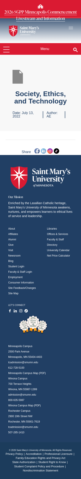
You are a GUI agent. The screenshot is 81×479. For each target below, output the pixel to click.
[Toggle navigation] (70, 28)
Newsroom (14, 255)
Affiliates (13, 234)
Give (11, 244)
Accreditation (35, 454)
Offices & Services (57, 234)
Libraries (52, 228)
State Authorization (25, 462)
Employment (15, 277)
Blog (10, 261)
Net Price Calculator (58, 255)
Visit (10, 250)
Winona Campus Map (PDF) (24, 405)
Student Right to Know (53, 462)
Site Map (13, 293)
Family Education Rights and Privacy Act (40, 458)
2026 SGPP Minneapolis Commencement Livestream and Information (40, 15)
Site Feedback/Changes (22, 288)
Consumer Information (21, 282)
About (11, 228)
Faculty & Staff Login (20, 271)
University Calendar (58, 250)
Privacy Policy (16, 454)
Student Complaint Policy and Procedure (40, 466)
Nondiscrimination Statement (40, 470)
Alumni (12, 239)
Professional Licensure (59, 454)
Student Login (16, 266)
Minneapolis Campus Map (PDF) (27, 373)
